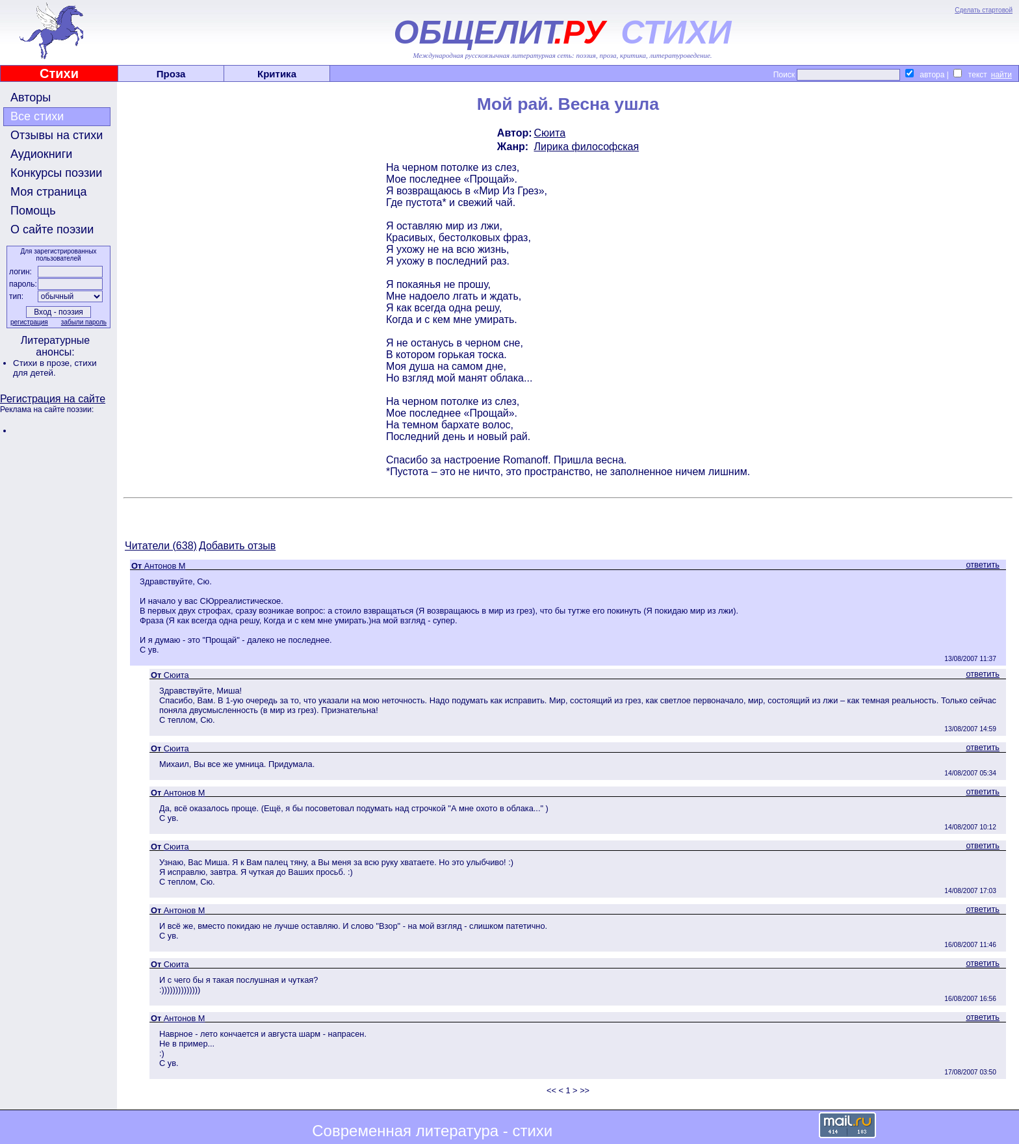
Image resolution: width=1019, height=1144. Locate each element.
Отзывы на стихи (56, 135)
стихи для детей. (55, 368)
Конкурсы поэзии (56, 172)
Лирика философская (586, 146)
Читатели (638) (161, 545)
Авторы (30, 97)
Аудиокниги (41, 154)
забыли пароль (84, 322)
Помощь (33, 210)
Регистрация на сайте (52, 398)
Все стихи (37, 116)
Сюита (550, 132)
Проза (171, 73)
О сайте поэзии (52, 229)
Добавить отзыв (237, 545)
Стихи (59, 73)
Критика (276, 73)
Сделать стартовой (984, 10)
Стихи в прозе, (43, 363)
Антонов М (165, 566)
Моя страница (48, 191)
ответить (983, 564)
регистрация (29, 322)
